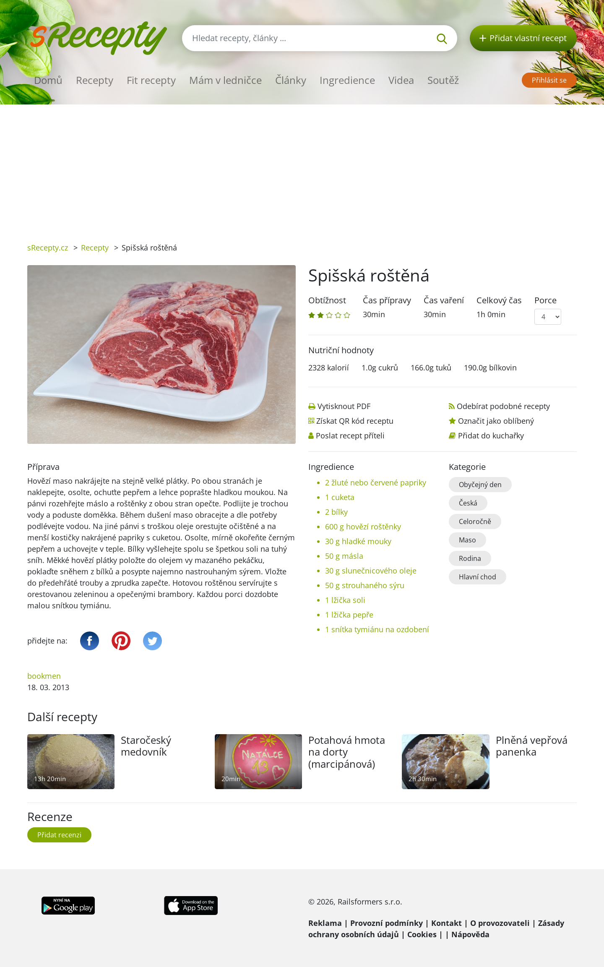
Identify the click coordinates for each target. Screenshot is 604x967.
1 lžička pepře (349, 615)
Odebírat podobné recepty (503, 406)
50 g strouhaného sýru (364, 585)
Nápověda (470, 934)
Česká (468, 503)
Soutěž (443, 80)
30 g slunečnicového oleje (371, 571)
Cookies (422, 934)
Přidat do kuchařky (491, 435)
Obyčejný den (480, 484)
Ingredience (347, 80)
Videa (401, 80)
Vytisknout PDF (344, 406)
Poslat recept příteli (350, 435)
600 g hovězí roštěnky (363, 526)
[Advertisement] (302, 167)
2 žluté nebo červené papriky (375, 482)
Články (290, 80)
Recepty (94, 80)
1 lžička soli (345, 600)
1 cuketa (339, 497)
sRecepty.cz (47, 247)
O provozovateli (500, 923)
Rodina (470, 558)
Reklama (325, 923)
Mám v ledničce (225, 80)
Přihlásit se (549, 80)
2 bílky (336, 512)
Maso (467, 540)
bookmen (44, 676)
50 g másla (344, 556)
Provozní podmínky (386, 923)
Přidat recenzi (59, 834)
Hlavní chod (477, 576)
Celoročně (475, 521)
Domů (48, 80)
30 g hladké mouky (358, 541)
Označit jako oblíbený (496, 421)
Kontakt (446, 923)
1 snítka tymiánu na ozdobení (377, 629)
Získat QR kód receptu (354, 421)
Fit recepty (151, 80)
